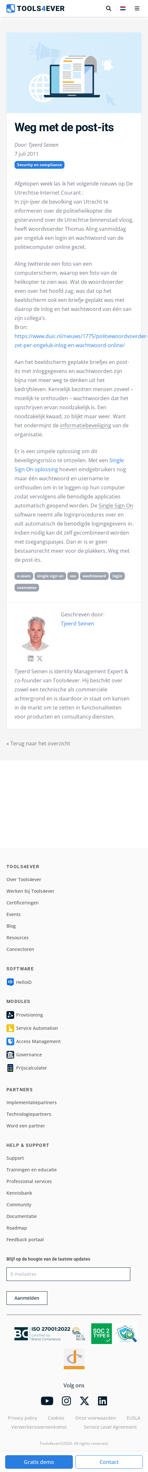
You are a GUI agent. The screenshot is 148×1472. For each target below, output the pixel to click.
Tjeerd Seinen (77, 623)
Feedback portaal (25, 1239)
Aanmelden (27, 1298)
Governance (24, 1055)
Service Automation (32, 1028)
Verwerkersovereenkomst (39, 1427)
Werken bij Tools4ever (30, 891)
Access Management (33, 1041)
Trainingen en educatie (31, 1170)
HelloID (19, 982)
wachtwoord (94, 576)
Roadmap (16, 1228)
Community (18, 1204)
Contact (109, 1462)
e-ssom (24, 576)
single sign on (50, 576)
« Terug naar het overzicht (38, 743)
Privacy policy (22, 1418)
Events (13, 914)
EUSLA (133, 1418)
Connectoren (20, 949)
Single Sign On (116, 505)
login (117, 576)
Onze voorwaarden (95, 1418)
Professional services (29, 1181)
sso (73, 576)
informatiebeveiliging (85, 425)
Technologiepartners (28, 1114)
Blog (11, 926)
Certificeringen (22, 903)
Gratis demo (39, 1462)
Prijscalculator (26, 1068)
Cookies (56, 1418)
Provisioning (24, 1015)
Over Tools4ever (23, 879)
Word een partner (25, 1126)
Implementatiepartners (31, 1102)
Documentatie (21, 1216)
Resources (17, 937)
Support (15, 1158)
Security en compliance (39, 164)
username (26, 587)
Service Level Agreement (110, 1427)
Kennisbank (19, 1193)
